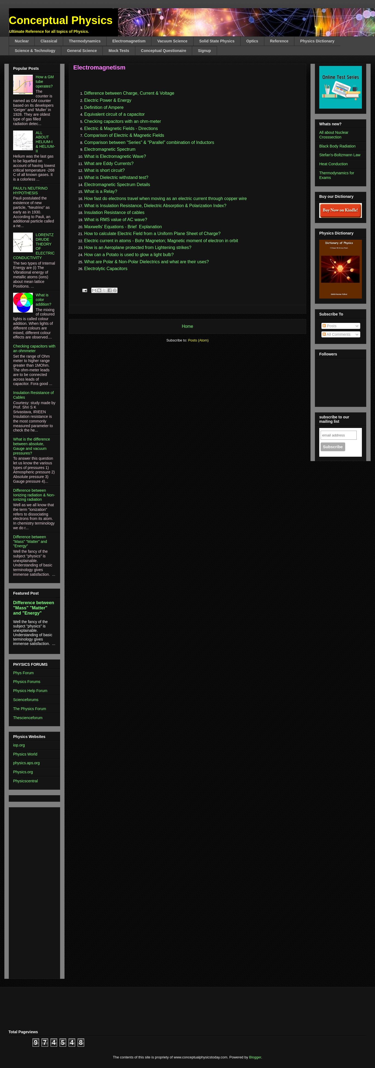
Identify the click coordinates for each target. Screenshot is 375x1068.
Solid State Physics (217, 41)
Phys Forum (23, 673)
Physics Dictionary (317, 41)
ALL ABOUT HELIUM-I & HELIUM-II (45, 142)
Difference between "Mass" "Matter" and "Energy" (30, 541)
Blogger (255, 1057)
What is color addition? (43, 299)
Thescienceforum (27, 718)
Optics (252, 41)
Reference (279, 41)
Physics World (25, 754)
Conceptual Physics (61, 20)
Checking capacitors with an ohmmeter (34, 348)
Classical (48, 41)
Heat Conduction (333, 164)
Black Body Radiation (337, 146)
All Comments (336, 334)
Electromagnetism (128, 41)
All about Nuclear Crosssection (333, 134)
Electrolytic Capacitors (105, 268)
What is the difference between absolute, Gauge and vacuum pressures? (31, 446)
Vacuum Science (172, 41)
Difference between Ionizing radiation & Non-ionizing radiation (34, 495)
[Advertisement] (29, 891)
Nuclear (22, 41)
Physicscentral (25, 781)
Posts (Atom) (198, 340)
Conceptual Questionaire (163, 50)
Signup (204, 50)
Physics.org (23, 772)
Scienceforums (26, 699)
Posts (329, 326)
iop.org (19, 745)
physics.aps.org (26, 763)
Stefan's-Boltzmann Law (340, 155)
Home (187, 326)
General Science (82, 50)
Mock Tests (119, 50)
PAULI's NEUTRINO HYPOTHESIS (30, 190)
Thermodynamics (85, 41)
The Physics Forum (29, 709)
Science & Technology (35, 50)
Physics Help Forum (30, 690)
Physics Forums (26, 681)
